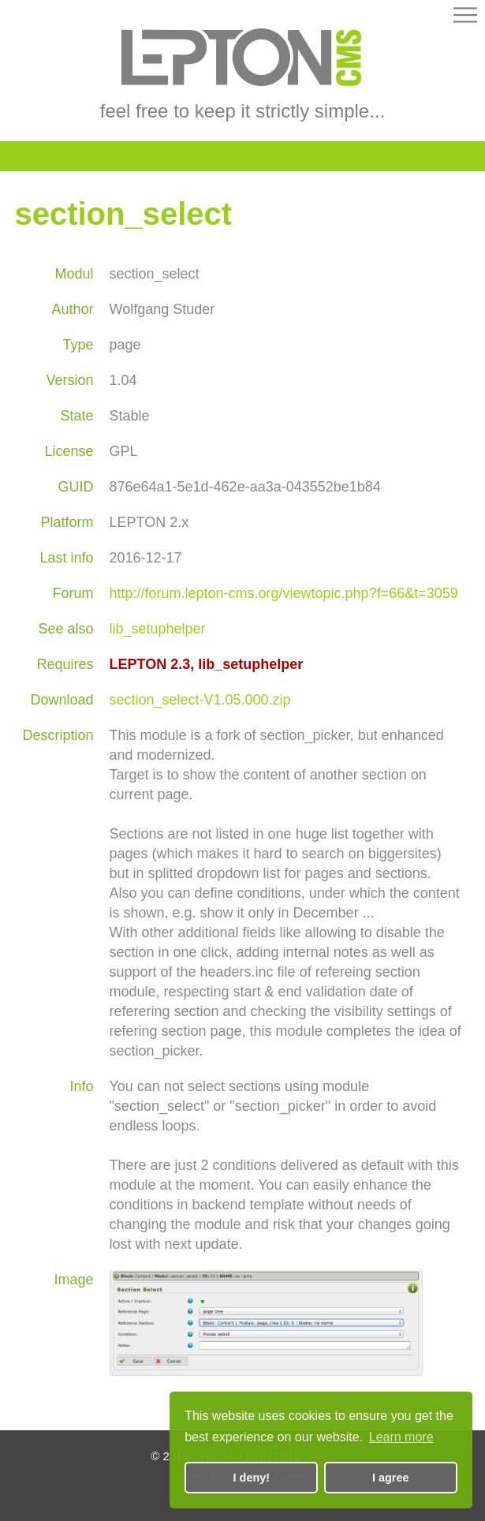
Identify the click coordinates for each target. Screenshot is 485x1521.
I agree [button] (390, 1477)
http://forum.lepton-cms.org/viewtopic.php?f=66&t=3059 (283, 593)
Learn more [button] (401, 1437)
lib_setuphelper (157, 629)
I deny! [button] (251, 1477)
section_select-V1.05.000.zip (199, 700)
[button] (465, 17)
